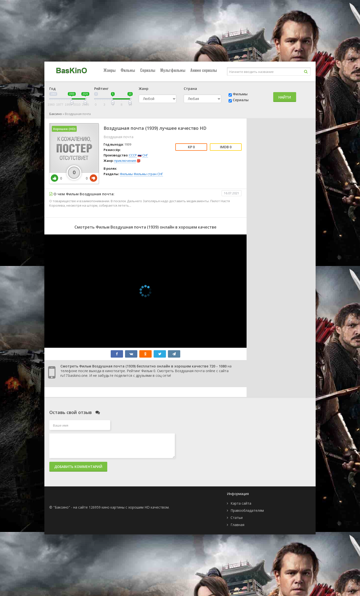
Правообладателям (247, 510)
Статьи (237, 517)
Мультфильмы (172, 70)
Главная (237, 524)
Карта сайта (241, 503)
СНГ (145, 155)
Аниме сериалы (203, 70)
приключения (125, 160)
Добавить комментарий (78, 466)
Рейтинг (101, 88)
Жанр (143, 88)
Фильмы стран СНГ (148, 174)
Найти (284, 97)
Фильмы (128, 70)
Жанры (110, 70)
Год (52, 88)
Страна (190, 88)
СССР (133, 155)
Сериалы (147, 70)
